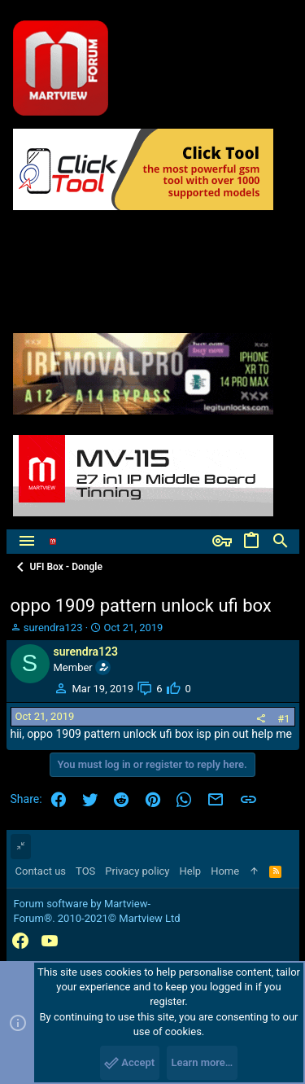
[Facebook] (20, 941)
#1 (283, 719)
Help (191, 871)
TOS (85, 871)
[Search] (280, 541)
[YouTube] (49, 941)
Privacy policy (137, 871)
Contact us (41, 871)
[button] (27, 541)
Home (225, 871)
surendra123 (53, 627)
